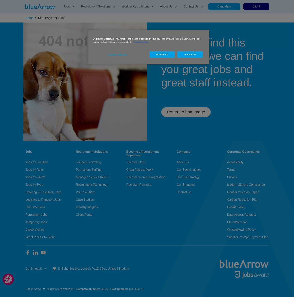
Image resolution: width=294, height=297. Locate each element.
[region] (148, 47)
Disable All (162, 54)
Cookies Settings (117, 55)
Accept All (190, 54)
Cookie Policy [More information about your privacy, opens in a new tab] (141, 42)
